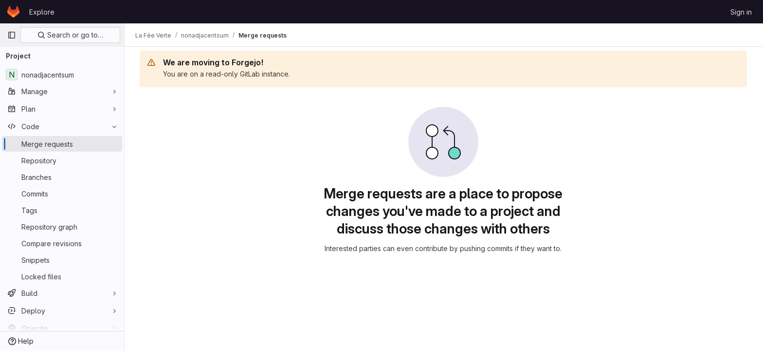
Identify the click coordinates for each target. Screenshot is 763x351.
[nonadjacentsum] (62, 74)
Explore (41, 12)
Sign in (741, 12)
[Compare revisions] (62, 243)
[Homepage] (13, 12)
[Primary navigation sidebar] (11, 35)
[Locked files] (62, 276)
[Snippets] (62, 260)
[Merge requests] (62, 144)
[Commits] (62, 193)
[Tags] (62, 210)
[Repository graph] (62, 226)
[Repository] (62, 160)
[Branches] (62, 177)
